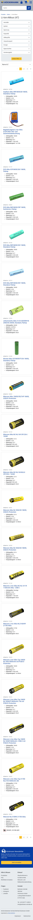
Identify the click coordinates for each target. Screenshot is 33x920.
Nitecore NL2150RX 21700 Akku (14, 817)
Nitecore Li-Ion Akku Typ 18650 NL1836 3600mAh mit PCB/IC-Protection (14, 661)
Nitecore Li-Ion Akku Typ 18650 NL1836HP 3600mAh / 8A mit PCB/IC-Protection (14, 701)
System (17, 26)
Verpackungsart (17, 41)
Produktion (4, 875)
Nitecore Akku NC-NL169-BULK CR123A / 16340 (14, 473)
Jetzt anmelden (16, 862)
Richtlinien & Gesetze (6, 880)
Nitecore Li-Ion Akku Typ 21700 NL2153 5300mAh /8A (14, 780)
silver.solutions (11, 913)
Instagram (6, 891)
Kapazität (17, 33)
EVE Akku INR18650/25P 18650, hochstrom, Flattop (14, 208)
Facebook (6, 889)
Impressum (18, 916)
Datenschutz (27, 916)
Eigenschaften (17, 48)
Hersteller (17, 22)
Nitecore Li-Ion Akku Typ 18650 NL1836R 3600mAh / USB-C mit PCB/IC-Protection (14, 741)
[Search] (14, 8)
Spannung (17, 30)
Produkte (3, 14)
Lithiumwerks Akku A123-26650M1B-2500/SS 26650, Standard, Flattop (16, 322)
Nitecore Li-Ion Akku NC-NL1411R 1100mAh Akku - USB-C (15, 587)
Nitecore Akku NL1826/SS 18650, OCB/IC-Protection (15, 511)
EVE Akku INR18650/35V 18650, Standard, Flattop (14, 284)
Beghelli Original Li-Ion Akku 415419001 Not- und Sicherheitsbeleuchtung (13, 131)
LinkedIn (5, 893)
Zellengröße (17, 37)
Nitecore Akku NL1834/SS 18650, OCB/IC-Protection (15, 549)
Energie (17, 45)
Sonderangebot (17, 52)
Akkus (8, 14)
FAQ (2, 877)
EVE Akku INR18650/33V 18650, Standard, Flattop (14, 246)
